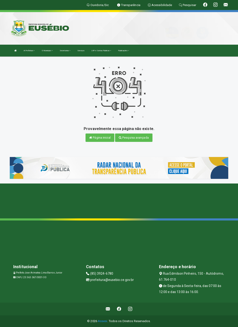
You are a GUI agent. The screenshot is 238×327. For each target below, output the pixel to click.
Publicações (123, 51)
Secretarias (65, 51)
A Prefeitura (29, 51)
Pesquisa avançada (134, 137)
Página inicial (100, 137)
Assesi (102, 321)
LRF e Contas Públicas (101, 51)
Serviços (80, 51)
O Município (47, 51)
